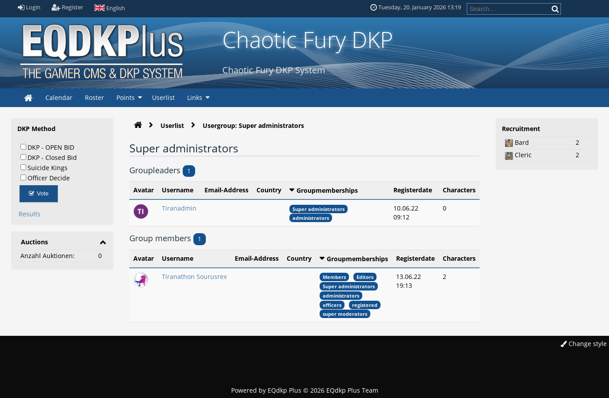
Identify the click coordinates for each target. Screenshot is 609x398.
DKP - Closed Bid (48, 157)
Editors (365, 277)
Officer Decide (45, 178)
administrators (310, 218)
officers (332, 305)
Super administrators (318, 209)
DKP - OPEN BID (47, 147)
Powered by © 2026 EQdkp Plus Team (304, 390)
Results (29, 214)
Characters (459, 190)
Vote (39, 193)
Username (177, 190)
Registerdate (412, 190)
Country (268, 190)
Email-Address (226, 190)
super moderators (345, 313)
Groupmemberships (327, 190)
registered (364, 305)
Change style (584, 343)
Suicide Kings (44, 167)
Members (334, 277)
